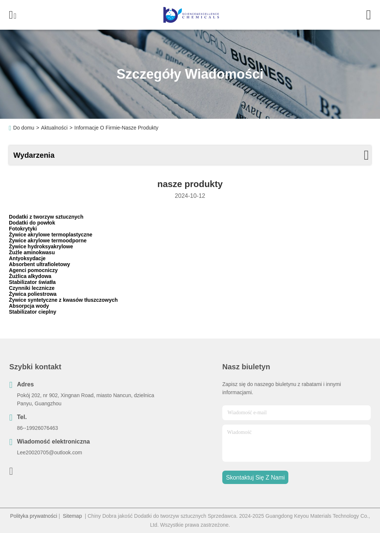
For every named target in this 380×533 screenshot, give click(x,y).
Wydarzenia (34, 155)
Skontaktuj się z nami (255, 477)
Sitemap (72, 516)
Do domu (24, 128)
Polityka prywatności (33, 516)
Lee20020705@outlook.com (49, 452)
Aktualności (54, 128)
